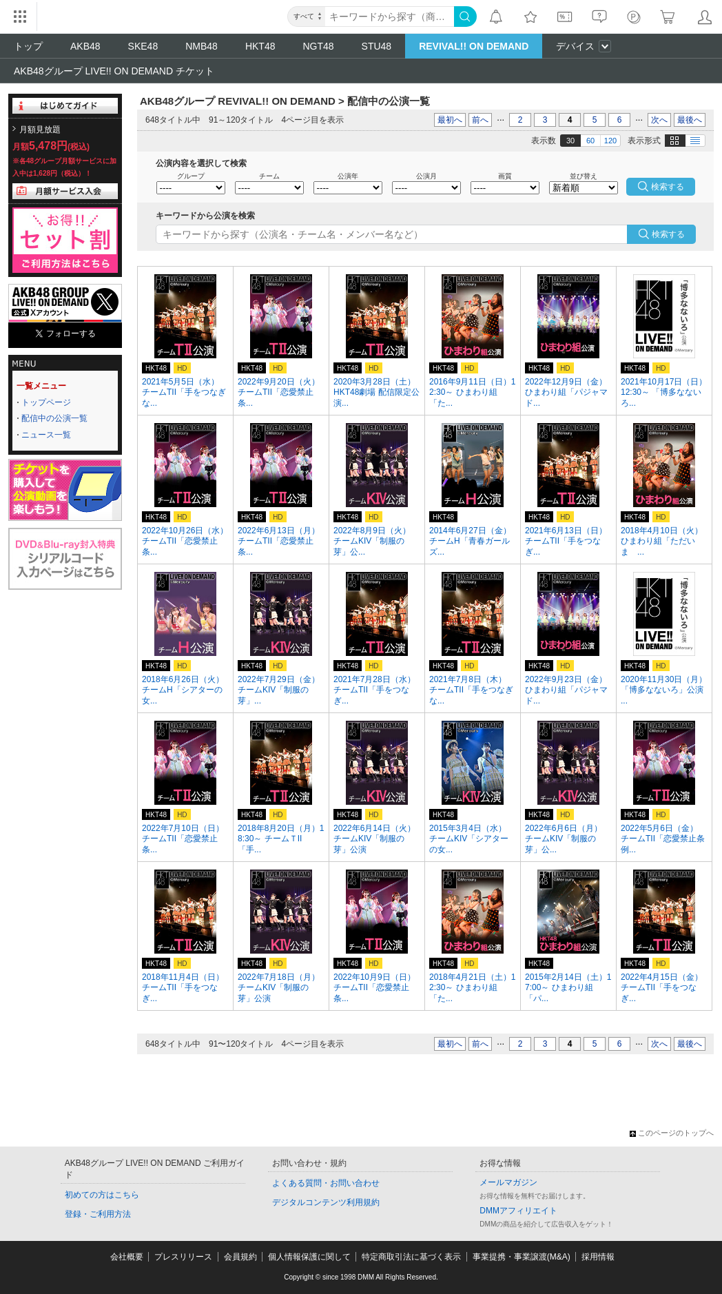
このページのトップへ (672, 1133)
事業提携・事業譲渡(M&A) (521, 1257)
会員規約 (240, 1257)
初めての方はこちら (102, 1195)
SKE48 (143, 46)
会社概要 (126, 1257)
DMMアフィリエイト (518, 1210)
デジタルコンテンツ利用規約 (326, 1202)
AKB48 (85, 46)
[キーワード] (389, 16)
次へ (659, 120)
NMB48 (201, 46)
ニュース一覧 (46, 435)
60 (590, 140)
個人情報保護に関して (309, 1257)
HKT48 (260, 46)
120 (610, 140)
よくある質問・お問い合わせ (326, 1183)
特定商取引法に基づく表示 (411, 1257)
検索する (668, 234)
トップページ (46, 402)
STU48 (377, 46)
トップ (28, 46)
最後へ (689, 120)
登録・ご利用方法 (98, 1214)
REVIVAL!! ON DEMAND (473, 46)
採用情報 (598, 1257)
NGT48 (317, 46)
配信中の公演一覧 (54, 418)
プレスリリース (183, 1257)
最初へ (449, 120)
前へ (480, 120)
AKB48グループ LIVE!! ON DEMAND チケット (114, 70)
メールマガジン (508, 1182)
